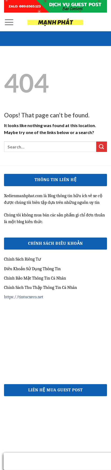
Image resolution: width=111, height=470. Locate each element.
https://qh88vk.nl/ (21, 318)
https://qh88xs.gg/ (21, 331)
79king (10, 306)
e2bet (8, 356)
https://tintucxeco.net (23, 297)
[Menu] (9, 22)
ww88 (9, 343)
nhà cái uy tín (16, 368)
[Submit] (101, 147)
